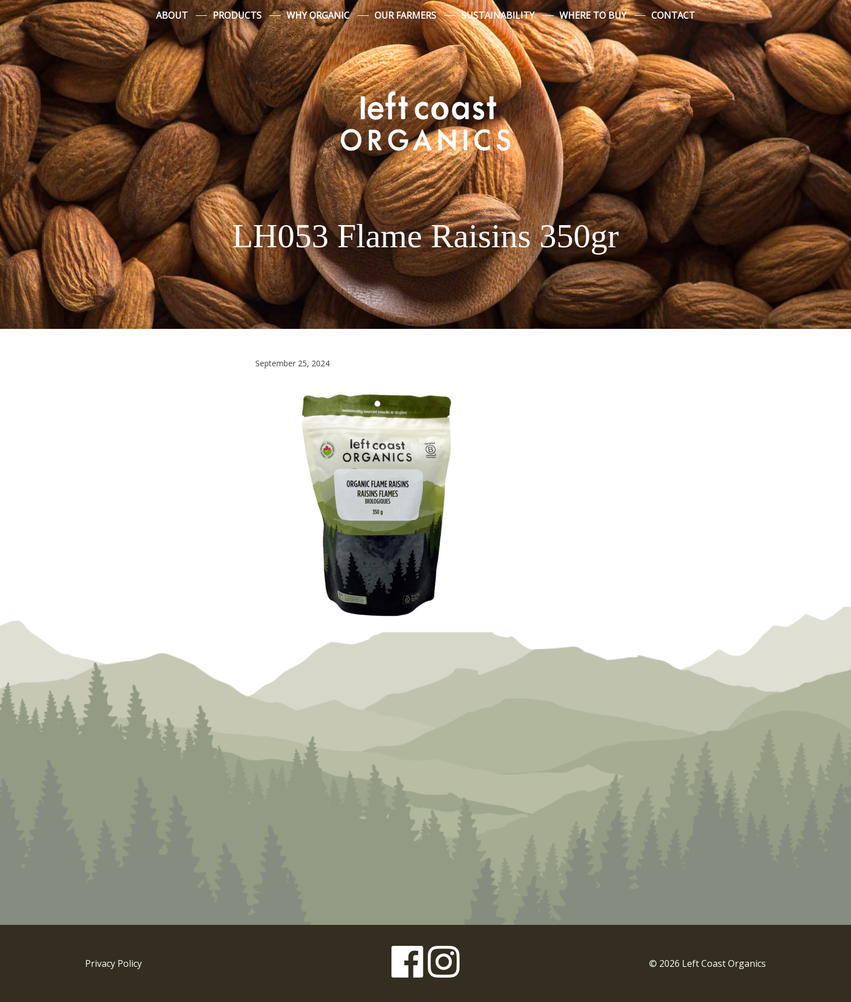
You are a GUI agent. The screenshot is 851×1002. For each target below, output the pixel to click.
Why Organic (318, 15)
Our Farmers (405, 15)
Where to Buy (592, 15)
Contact (673, 15)
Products (237, 15)
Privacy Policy (113, 963)
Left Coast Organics (425, 121)
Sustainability (497, 15)
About (172, 15)
